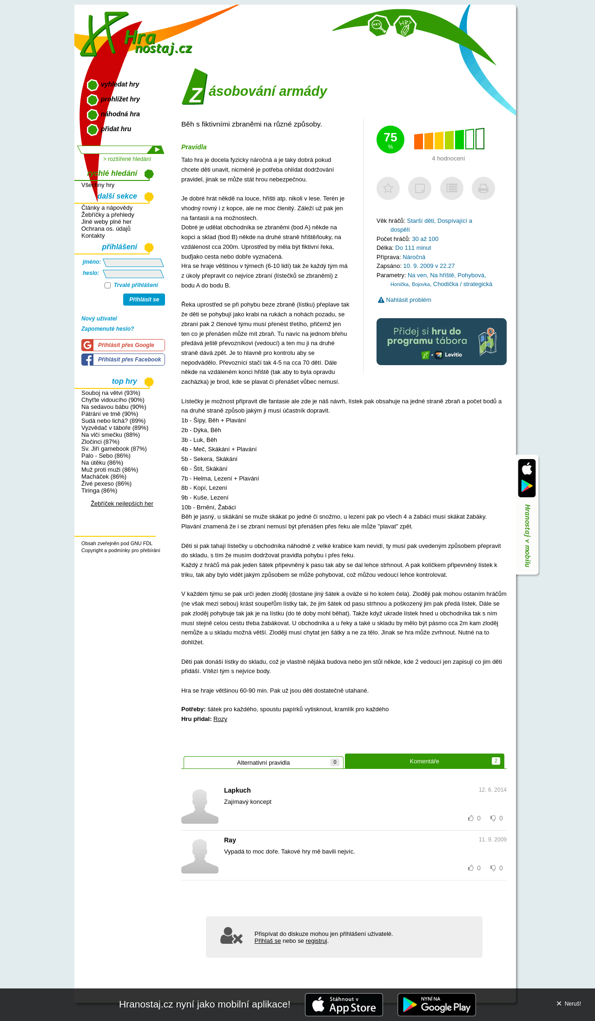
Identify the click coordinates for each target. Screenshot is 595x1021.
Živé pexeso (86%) (106, 483)
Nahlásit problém (404, 299)
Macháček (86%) (103, 476)
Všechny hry (97, 184)
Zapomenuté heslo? (107, 329)
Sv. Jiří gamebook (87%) (114, 448)
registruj (316, 940)
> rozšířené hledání (127, 159)
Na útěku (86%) (102, 462)
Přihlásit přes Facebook (129, 359)
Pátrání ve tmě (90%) (109, 413)
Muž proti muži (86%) (109, 469)
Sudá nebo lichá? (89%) (113, 420)
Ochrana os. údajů (106, 228)
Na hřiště (442, 275)
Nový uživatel (99, 318)
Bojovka (421, 284)
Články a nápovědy (106, 207)
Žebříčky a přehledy (107, 214)
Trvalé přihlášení (131, 285)
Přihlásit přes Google (126, 345)
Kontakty (93, 235)
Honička (399, 284)
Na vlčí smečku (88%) (110, 434)
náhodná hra (120, 114)
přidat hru (116, 129)
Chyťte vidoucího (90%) (113, 399)
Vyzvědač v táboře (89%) (114, 427)
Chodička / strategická (462, 283)
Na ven (417, 275)
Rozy (220, 718)
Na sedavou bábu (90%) (113, 406)
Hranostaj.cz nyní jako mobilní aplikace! (205, 1004)
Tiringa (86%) (99, 490)
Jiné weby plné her (106, 221)
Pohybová (470, 275)
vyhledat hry (120, 84)
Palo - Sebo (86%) (106, 455)
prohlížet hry (120, 99)
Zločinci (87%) (100, 441)
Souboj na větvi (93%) (110, 392)
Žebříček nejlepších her (122, 503)
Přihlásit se (144, 299)
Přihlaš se (268, 940)
